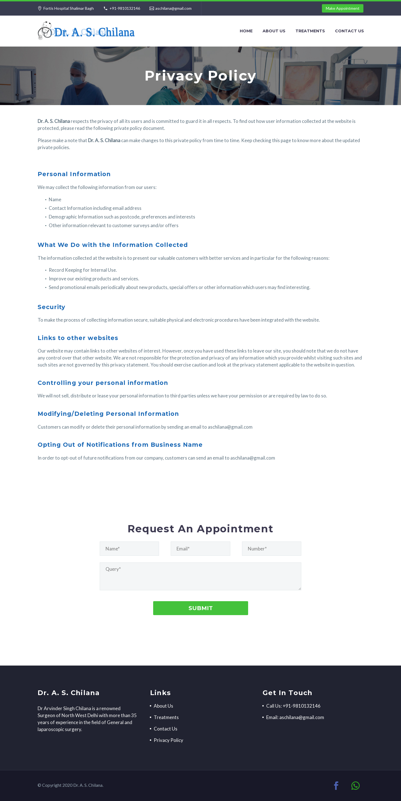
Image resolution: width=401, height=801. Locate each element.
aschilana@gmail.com (173, 8)
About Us (274, 30)
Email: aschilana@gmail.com (295, 717)
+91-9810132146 (124, 8)
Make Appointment (343, 8)
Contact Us (349, 30)
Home (246, 30)
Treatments (310, 30)
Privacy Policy (168, 740)
